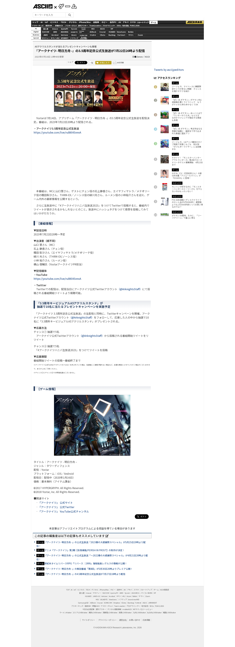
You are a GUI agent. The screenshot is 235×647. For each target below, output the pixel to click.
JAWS (45, 35)
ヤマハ (130, 35)
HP (112, 29)
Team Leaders (119, 606)
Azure (74, 35)
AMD (55, 32)
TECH (63, 22)
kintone (64, 35)
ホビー (104, 22)
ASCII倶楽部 (195, 22)
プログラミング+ (108, 25)
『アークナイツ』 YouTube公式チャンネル (63, 511)
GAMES (66, 6)
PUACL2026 (134, 25)
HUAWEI (112, 32)
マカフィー (46, 38)
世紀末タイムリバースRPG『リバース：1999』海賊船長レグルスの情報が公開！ (85, 563)
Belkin (130, 32)
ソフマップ (74, 38)
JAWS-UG (96, 596)
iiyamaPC (64, 29)
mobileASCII (126, 609)
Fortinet (121, 35)
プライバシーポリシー (107, 619)
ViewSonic (121, 32)
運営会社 (123, 619)
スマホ (133, 22)
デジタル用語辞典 (114, 609)
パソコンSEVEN (83, 28)
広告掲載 (146, 619)
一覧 (91, 62)
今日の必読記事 (88, 609)
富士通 (45, 29)
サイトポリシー (88, 619)
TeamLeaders (95, 25)
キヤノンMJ (55, 38)
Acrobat (55, 35)
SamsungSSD (81, 31)
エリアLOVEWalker (80, 612)
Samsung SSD (83, 602)
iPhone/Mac (85, 22)
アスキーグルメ (71, 25)
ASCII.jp (43, 6)
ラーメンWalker (65, 612)
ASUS (102, 29)
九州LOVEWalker (139, 612)
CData (102, 35)
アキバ (126, 22)
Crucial (102, 32)
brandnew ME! (83, 38)
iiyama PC (114, 593)
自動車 (96, 22)
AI (42, 22)
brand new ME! (133, 599)
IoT (46, 22)
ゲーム (153, 22)
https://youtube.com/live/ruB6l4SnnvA (57, 132)
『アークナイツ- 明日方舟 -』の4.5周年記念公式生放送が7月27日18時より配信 (84, 574)
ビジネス (54, 22)
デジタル (73, 22)
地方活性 (125, 25)
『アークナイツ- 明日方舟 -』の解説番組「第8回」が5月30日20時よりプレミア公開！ (88, 568)
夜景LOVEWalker (125, 612)
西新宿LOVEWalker (110, 612)
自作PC (113, 22)
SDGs (119, 25)
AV (119, 22)
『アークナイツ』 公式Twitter (56, 507)
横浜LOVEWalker (95, 612)
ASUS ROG (64, 32)
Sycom (74, 29)
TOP (67, 589)
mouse (55, 29)
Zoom (140, 35)
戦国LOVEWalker (169, 612)
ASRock (93, 32)
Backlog (112, 35)
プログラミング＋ (133, 606)
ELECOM (45, 32)
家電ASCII (59, 25)
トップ (35, 22)
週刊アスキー (83, 25)
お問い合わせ (134, 619)
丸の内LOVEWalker (154, 612)
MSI (92, 29)
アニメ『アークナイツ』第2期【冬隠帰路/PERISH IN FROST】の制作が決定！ (84, 550)
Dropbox (93, 35)
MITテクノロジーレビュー (143, 609)
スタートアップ (143, 22)
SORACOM (108, 602)
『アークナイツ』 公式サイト (55, 503)
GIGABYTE (74, 32)
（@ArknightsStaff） (129, 289)
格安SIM (49, 25)
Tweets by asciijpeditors (169, 70)
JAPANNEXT (64, 38)
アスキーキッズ (37, 25)
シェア (70, 61)
